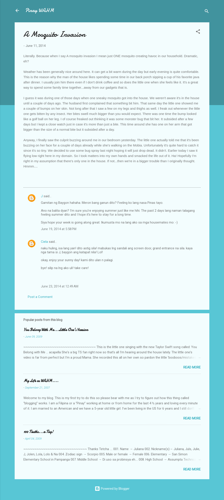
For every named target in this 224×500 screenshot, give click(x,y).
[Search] (206, 12)
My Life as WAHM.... (40, 381)
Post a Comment (40, 297)
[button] (198, 32)
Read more (192, 367)
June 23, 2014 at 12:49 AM (59, 286)
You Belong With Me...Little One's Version (55, 330)
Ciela (44, 242)
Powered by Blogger (112, 489)
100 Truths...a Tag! (38, 432)
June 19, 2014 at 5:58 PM (58, 229)
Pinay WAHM (39, 10)
